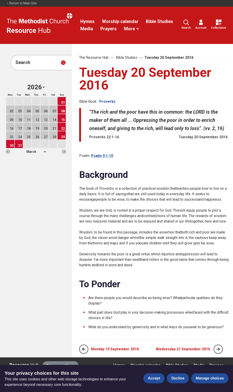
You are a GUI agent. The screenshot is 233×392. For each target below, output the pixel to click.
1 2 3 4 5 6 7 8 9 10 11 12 (36, 152)
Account (200, 24)
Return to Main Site (22, 3)
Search (186, 24)
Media (86, 28)
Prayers (108, 28)
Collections (218, 24)
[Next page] (218, 349)
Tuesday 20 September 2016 (168, 57)
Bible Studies (159, 21)
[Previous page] (83, 349)
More (131, 28)
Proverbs (107, 101)
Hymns (87, 21)
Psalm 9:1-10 (102, 156)
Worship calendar (120, 21)
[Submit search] (63, 62)
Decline (177, 378)
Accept (154, 378)
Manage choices (210, 378)
